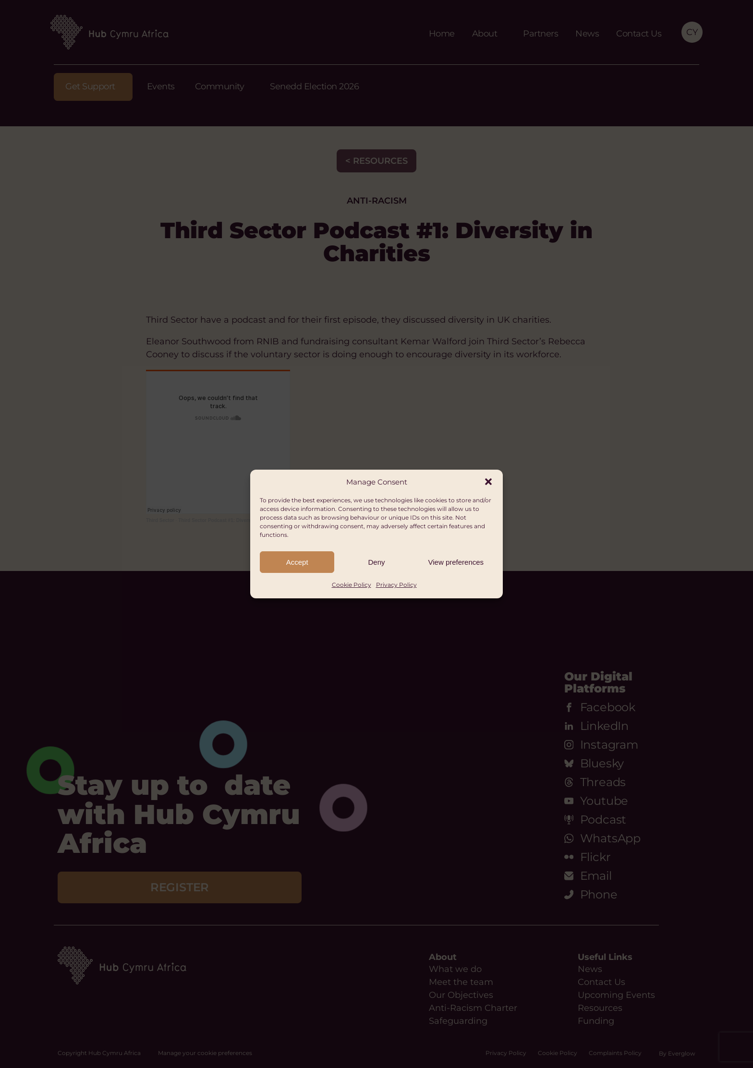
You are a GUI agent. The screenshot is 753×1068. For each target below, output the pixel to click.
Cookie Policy (351, 584)
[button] (488, 481)
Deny (376, 562)
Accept (297, 562)
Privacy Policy (396, 584)
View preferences (456, 562)
